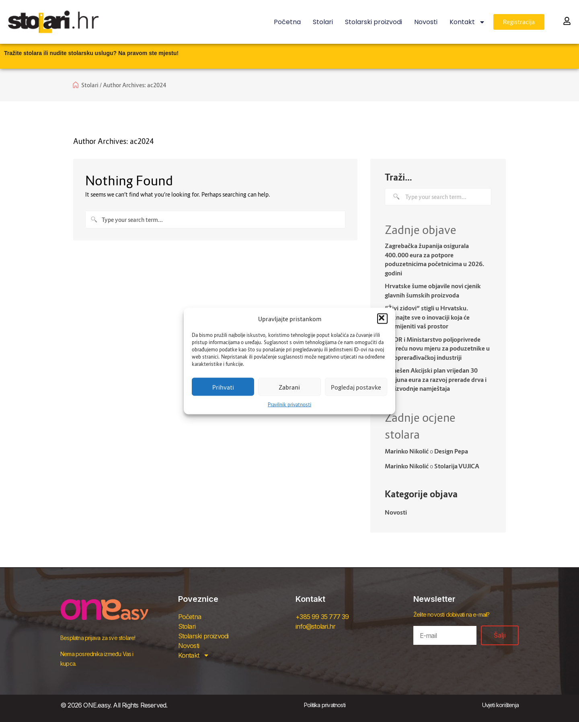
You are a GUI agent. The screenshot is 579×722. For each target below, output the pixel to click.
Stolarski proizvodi (373, 22)
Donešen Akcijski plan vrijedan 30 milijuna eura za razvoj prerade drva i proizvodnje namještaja (436, 379)
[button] (382, 319)
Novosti (425, 22)
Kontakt (467, 22)
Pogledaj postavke (356, 386)
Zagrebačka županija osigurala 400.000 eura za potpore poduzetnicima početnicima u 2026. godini (435, 259)
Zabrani (289, 386)
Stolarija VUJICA (456, 466)
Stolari (323, 22)
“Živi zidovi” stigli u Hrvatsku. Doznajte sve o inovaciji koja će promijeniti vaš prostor (427, 317)
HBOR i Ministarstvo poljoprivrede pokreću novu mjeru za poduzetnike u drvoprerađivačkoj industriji (437, 348)
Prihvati (223, 386)
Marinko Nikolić (407, 451)
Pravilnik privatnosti (289, 405)
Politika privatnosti (324, 704)
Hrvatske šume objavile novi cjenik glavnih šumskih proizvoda (433, 290)
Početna (287, 22)
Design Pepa (451, 451)
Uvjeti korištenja (500, 704)
